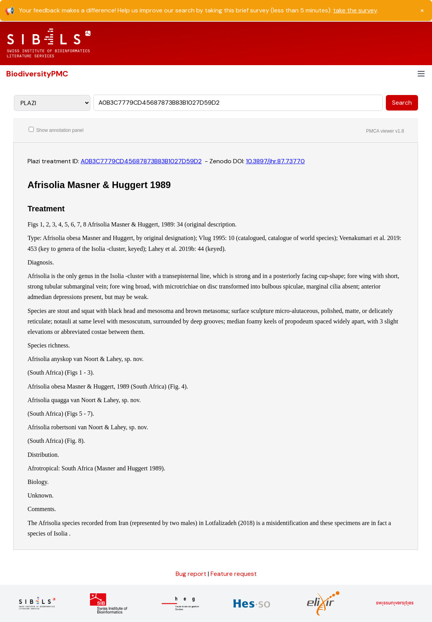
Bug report (192, 574)
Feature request (234, 574)
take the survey (355, 10)
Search (402, 102)
